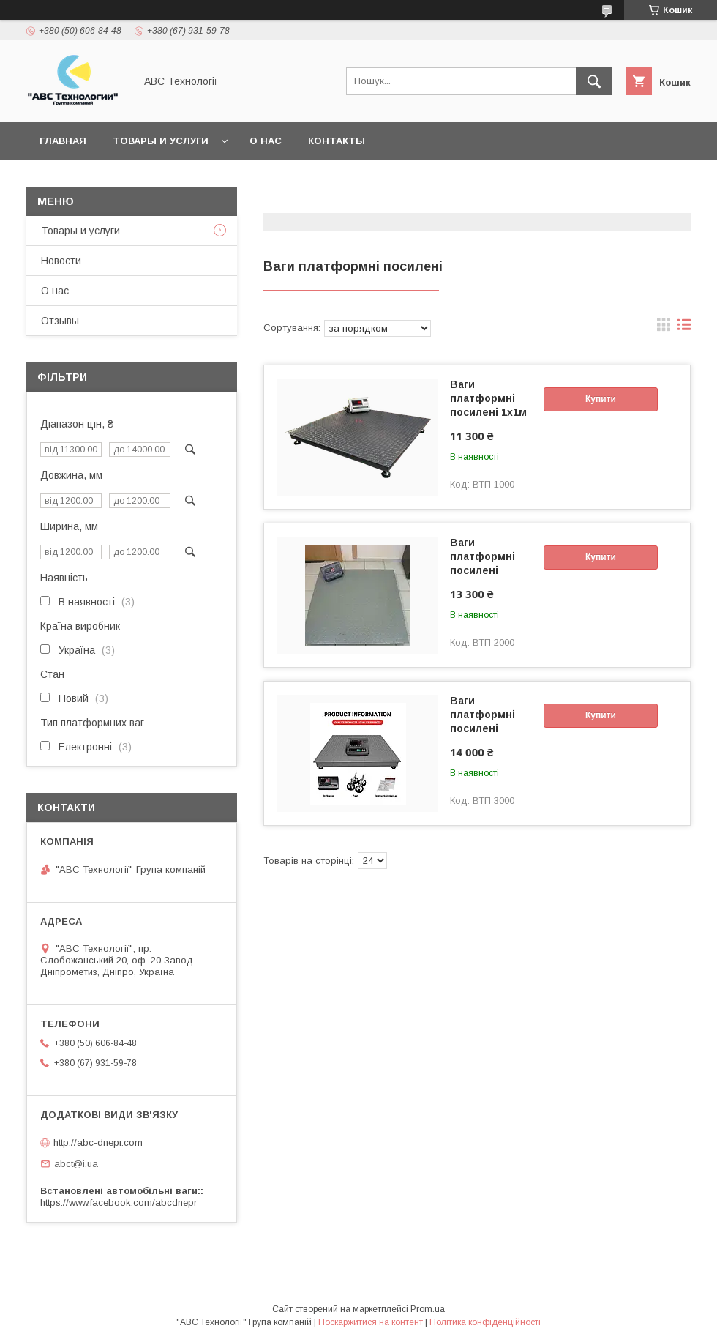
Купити (600, 399)
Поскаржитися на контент (370, 1322)
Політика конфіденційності (485, 1322)
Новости (61, 260)
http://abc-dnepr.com (98, 1142)
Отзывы (60, 321)
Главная (63, 140)
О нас (265, 140)
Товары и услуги (161, 140)
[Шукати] (594, 81)
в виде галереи (663, 328)
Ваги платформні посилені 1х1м (488, 398)
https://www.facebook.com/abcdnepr (118, 1202)
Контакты (336, 140)
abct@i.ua (76, 1163)
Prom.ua (427, 1309)
